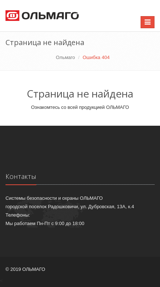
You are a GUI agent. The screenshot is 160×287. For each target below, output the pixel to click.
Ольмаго (65, 57)
